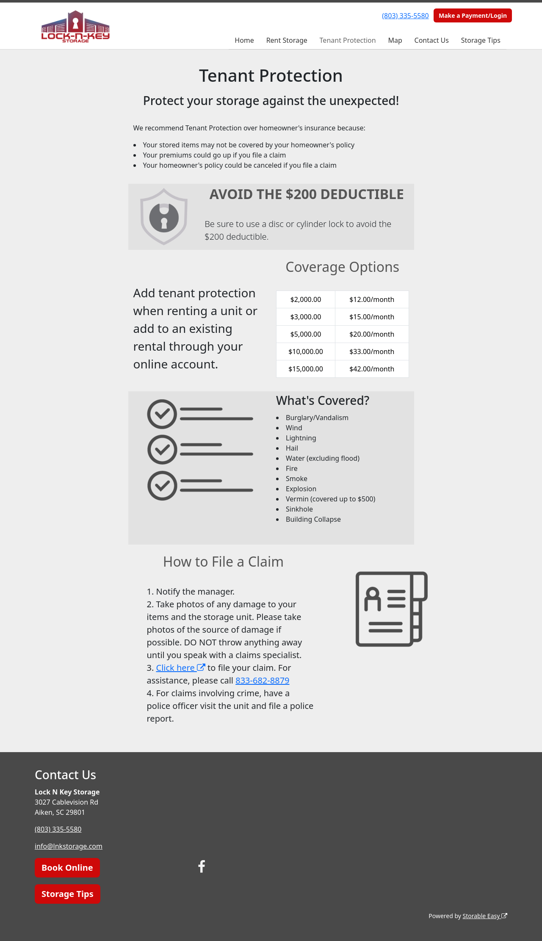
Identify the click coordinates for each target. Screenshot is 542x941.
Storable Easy (485, 916)
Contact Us (432, 40)
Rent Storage (286, 40)
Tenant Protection (348, 40)
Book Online (67, 867)
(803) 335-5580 (405, 15)
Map (395, 40)
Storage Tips (481, 40)
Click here (180, 667)
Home (244, 40)
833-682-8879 (262, 680)
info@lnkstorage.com (68, 846)
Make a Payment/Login (473, 15)
